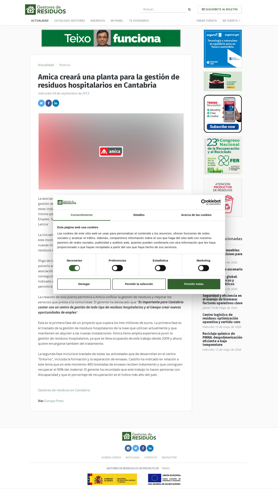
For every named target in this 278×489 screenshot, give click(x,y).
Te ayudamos (139, 20)
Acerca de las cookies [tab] (196, 214)
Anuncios (98, 20)
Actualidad (40, 20)
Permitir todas (194, 284)
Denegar (84, 284)
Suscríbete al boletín (219, 9)
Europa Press (54, 401)
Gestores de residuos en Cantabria (64, 390)
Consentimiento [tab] (82, 214)
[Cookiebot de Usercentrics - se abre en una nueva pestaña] (204, 202)
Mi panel (117, 20)
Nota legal (133, 457)
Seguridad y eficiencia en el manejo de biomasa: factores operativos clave (222, 299)
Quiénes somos (111, 457)
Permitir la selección (139, 284)
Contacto (150, 457)
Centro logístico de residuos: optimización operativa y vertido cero (221, 318)
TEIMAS (165, 468)
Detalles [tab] (138, 214)
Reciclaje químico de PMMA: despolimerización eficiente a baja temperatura (222, 339)
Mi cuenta (231, 20)
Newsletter (169, 457)
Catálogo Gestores (69, 20)
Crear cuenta (206, 20)
